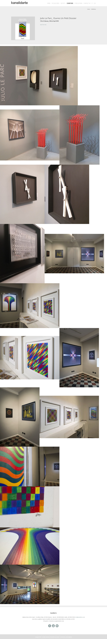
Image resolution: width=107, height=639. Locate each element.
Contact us (87, 3)
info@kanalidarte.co (79, 617)
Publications (78, 3)
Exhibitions (70, 3)
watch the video (43, 25)
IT (92, 3)
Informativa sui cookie (54, 637)
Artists (63, 3)
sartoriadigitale (69, 637)
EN (94, 3)
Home (48, 3)
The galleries (55, 3)
